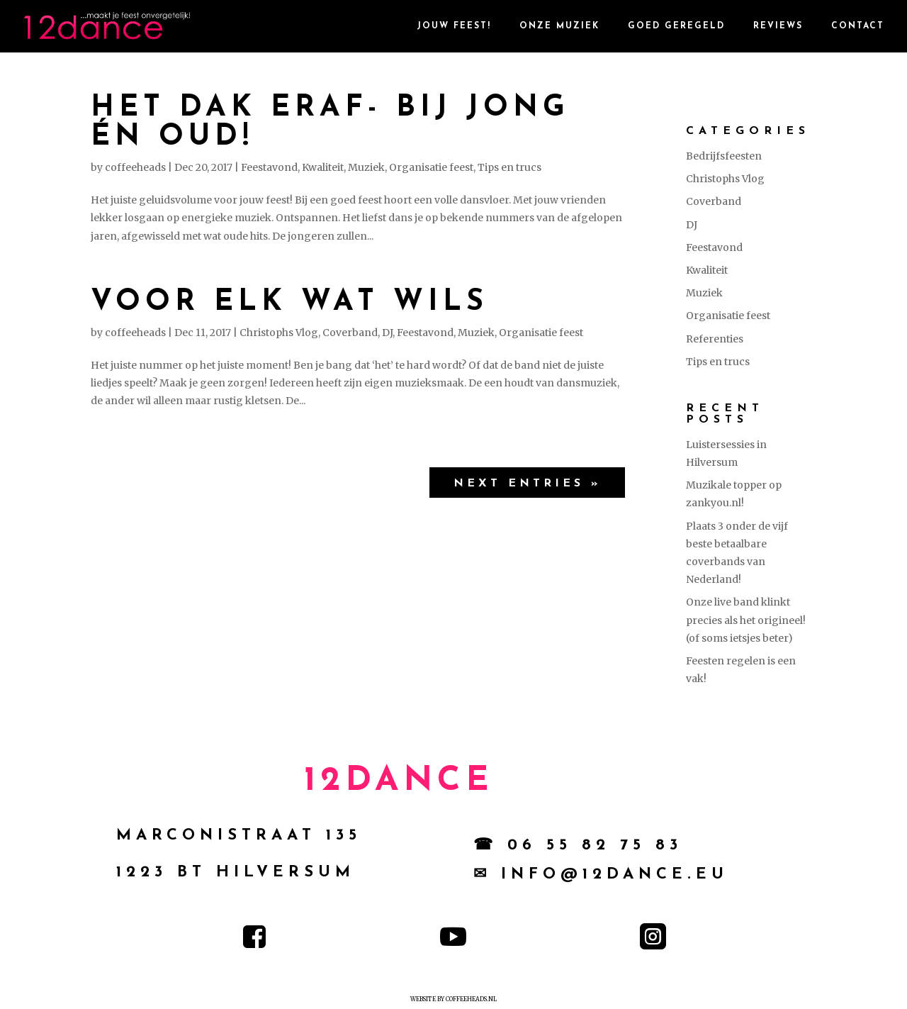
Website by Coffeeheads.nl (453, 999)
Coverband (350, 332)
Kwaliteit (323, 167)
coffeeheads (135, 167)
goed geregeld (676, 26)
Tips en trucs (509, 167)
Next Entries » (527, 483)
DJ (387, 332)
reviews (778, 26)
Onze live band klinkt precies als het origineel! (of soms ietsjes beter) (746, 620)
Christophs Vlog (279, 332)
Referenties (714, 339)
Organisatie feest (431, 167)
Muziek (366, 167)
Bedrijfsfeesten (724, 156)
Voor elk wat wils (289, 302)
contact (857, 26)
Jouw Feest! (454, 26)
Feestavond (269, 167)
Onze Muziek (559, 26)
